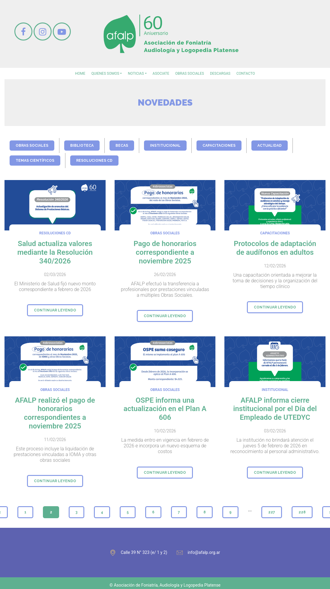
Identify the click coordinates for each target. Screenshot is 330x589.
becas (122, 145)
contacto (245, 73)
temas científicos (35, 160)
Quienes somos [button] (105, 73)
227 (271, 512)
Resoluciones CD (94, 160)
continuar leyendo (55, 310)
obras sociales (32, 145)
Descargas (220, 73)
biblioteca (82, 145)
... (250, 509)
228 (302, 512)
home (80, 73)
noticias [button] (136, 73)
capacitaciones (219, 145)
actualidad (269, 145)
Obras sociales (189, 73)
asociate (161, 73)
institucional (165, 145)
